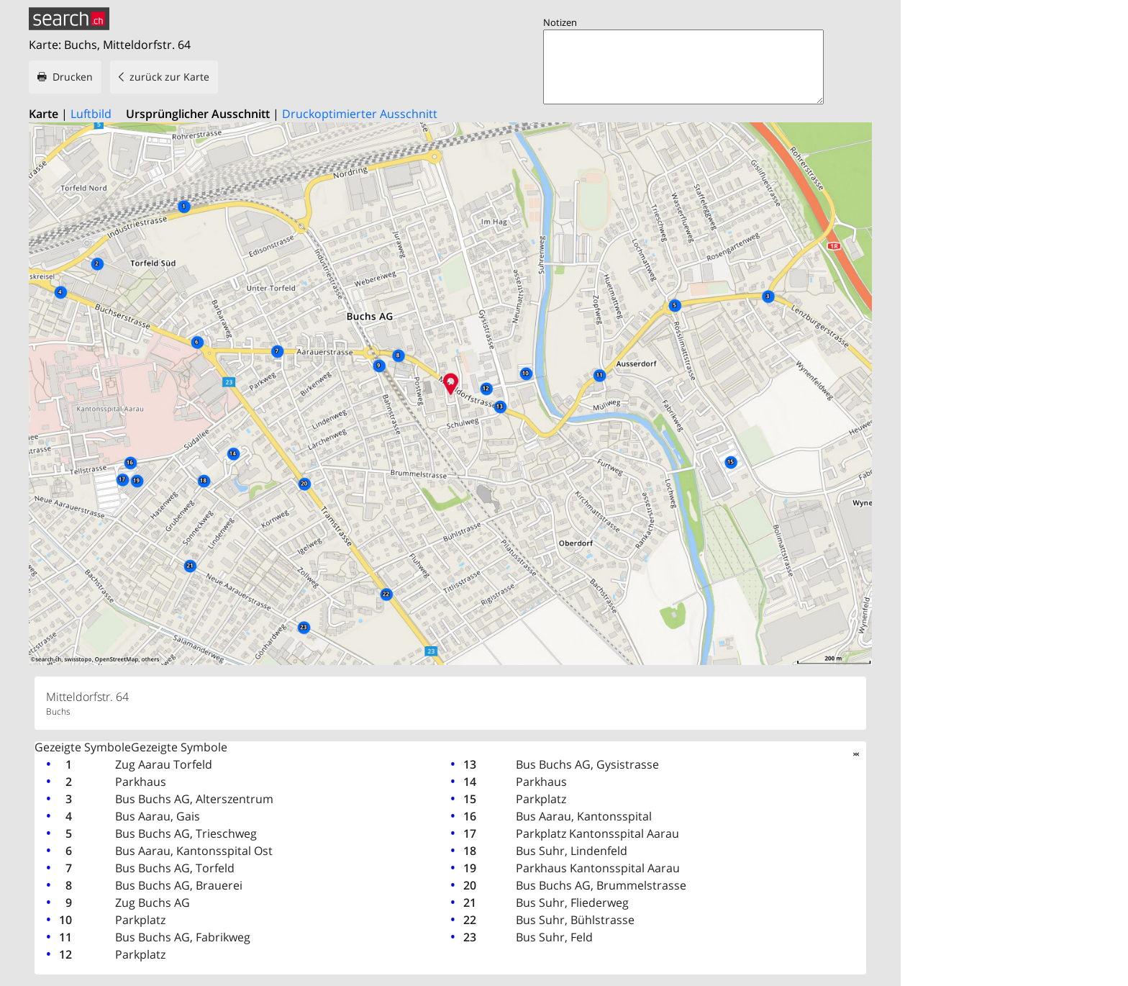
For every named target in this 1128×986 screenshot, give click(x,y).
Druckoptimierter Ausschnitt (359, 114)
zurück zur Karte (169, 76)
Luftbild (91, 114)
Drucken (73, 76)
